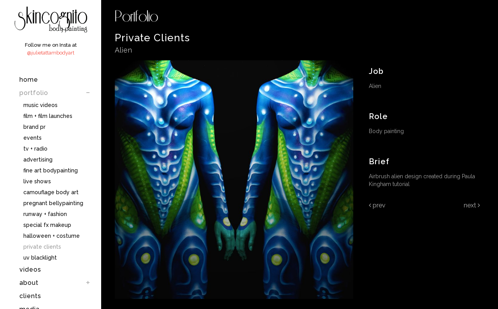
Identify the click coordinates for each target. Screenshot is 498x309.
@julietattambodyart (50, 53)
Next (472, 205)
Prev (377, 205)
